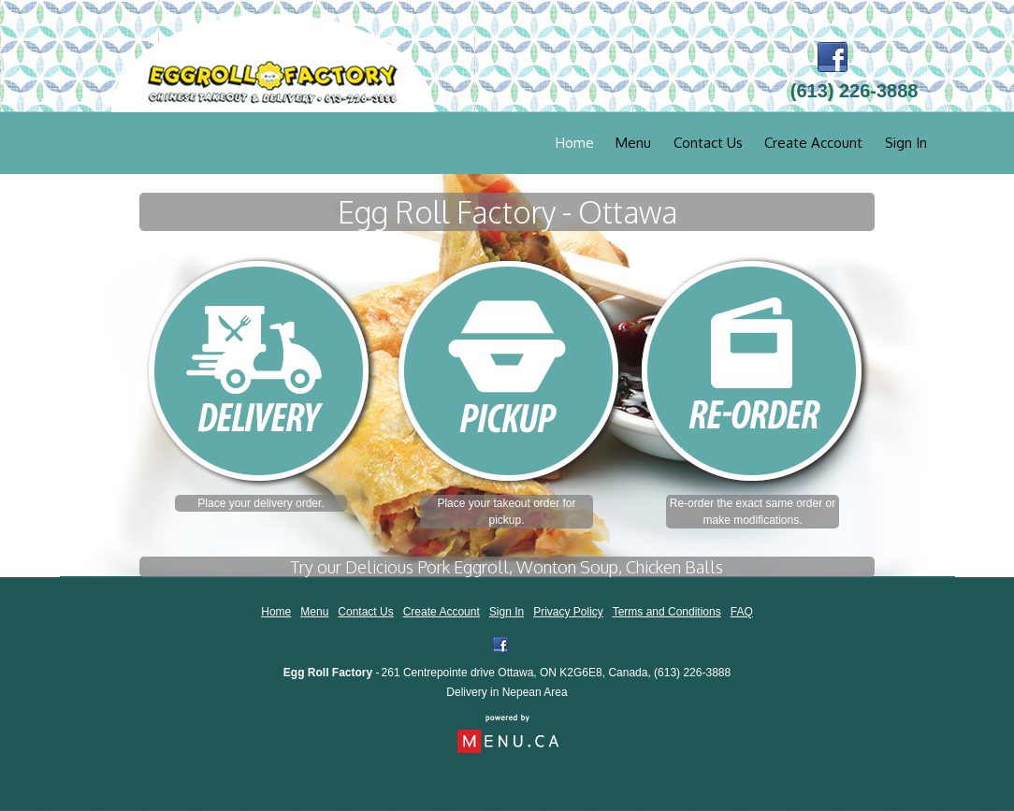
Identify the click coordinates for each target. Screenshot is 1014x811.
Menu (633, 143)
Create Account (813, 143)
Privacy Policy (568, 611)
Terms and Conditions (667, 611)
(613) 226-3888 (692, 672)
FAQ (742, 611)
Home (575, 143)
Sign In (906, 143)
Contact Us (708, 143)
